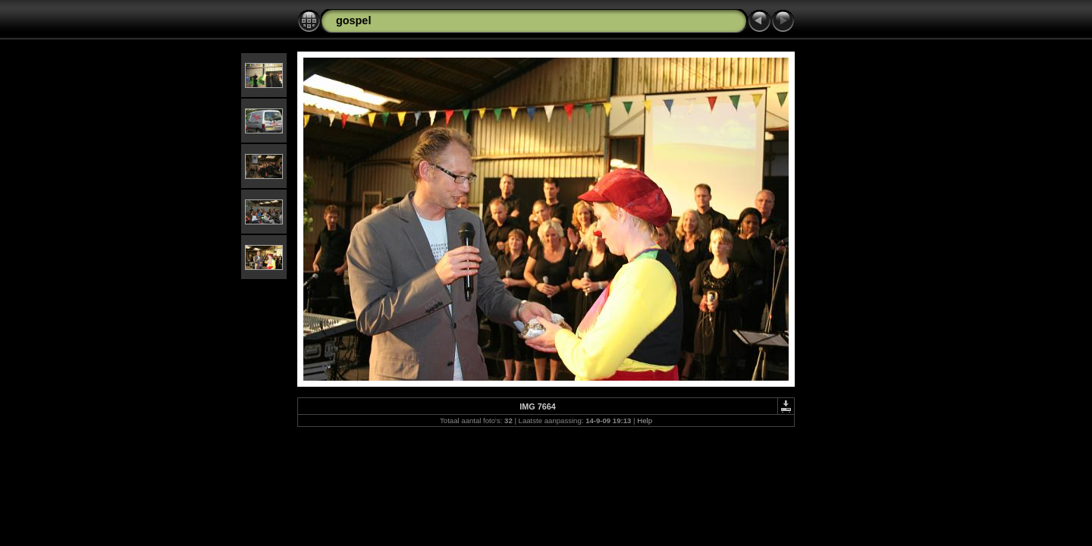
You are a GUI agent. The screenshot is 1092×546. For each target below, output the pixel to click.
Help (644, 420)
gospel (353, 20)
